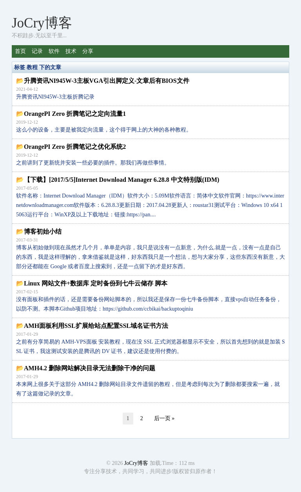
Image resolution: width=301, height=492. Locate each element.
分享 (87, 51)
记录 (37, 51)
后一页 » (164, 418)
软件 (54, 51)
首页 (20, 51)
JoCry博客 (42, 23)
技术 (70, 51)
